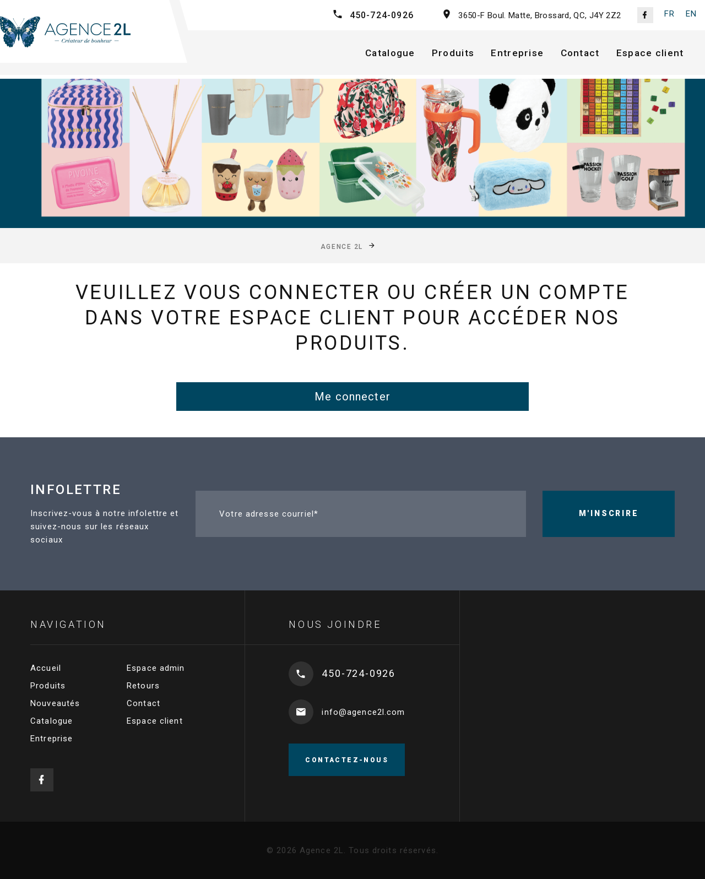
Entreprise (525, 54)
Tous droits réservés (392, 850)
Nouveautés (55, 703)
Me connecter (352, 396)
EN (691, 14)
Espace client (662, 54)
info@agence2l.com (363, 712)
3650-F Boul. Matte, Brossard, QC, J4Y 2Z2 (539, 15)
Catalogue (394, 54)
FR (669, 14)
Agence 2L (342, 247)
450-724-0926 (382, 15)
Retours (143, 686)
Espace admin (156, 668)
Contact (590, 54)
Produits (460, 54)
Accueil (45, 668)
